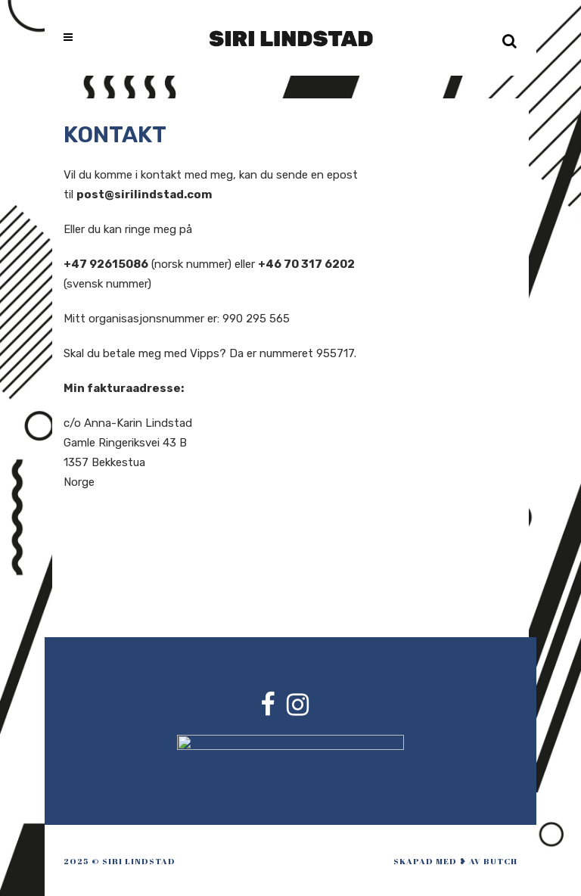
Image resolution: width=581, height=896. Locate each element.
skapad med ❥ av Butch (455, 860)
